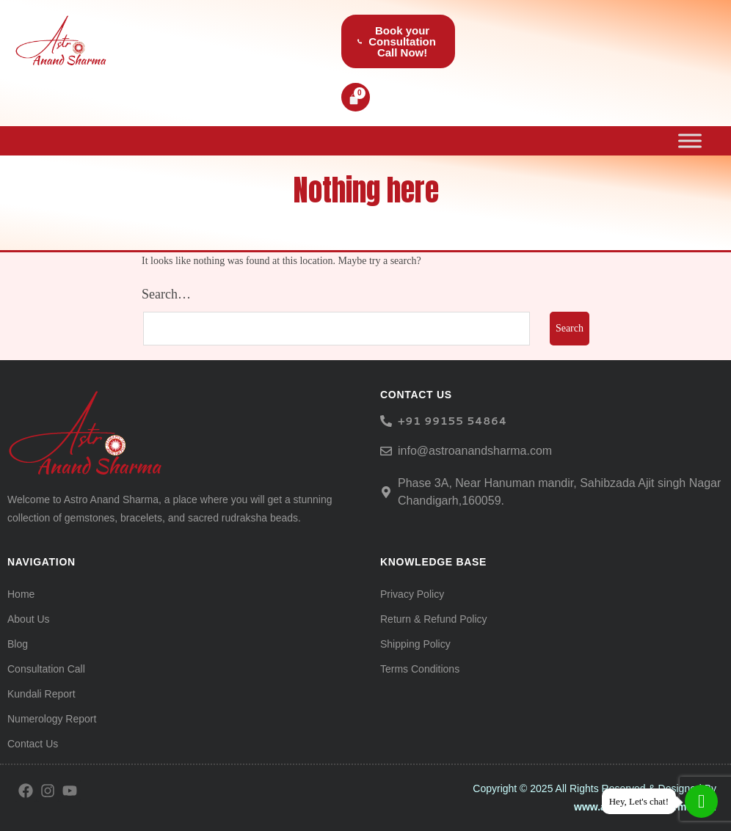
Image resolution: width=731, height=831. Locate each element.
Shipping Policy (415, 644)
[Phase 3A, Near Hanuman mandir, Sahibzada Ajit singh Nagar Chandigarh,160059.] (386, 492)
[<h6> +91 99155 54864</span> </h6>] (386, 421)
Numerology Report (51, 719)
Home (20, 594)
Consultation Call (46, 669)
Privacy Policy (412, 594)
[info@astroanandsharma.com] (386, 451)
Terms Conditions (419, 669)
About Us (28, 619)
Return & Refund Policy (433, 619)
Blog (17, 644)
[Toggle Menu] (690, 140)
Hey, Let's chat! (639, 801)
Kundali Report (41, 694)
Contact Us (32, 744)
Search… (166, 294)
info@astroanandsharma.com (475, 450)
